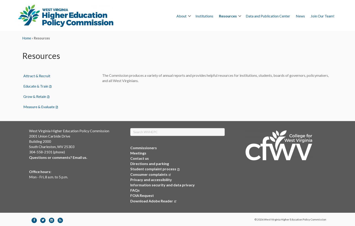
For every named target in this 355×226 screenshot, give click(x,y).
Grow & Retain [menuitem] (34, 96)
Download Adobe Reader (153, 201)
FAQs (135, 190)
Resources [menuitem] (228, 16)
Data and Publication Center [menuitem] (268, 16)
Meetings (138, 153)
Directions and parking (149, 163)
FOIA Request (142, 195)
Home (26, 38)
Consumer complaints (150, 174)
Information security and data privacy (162, 185)
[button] (189, 16)
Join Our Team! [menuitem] (322, 16)
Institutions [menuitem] (204, 16)
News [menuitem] (300, 16)
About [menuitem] (181, 16)
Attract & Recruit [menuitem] (36, 76)
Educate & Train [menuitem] (35, 86)
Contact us (139, 158)
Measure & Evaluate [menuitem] (39, 107)
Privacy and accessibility (151, 179)
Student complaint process (153, 169)
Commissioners (143, 148)
